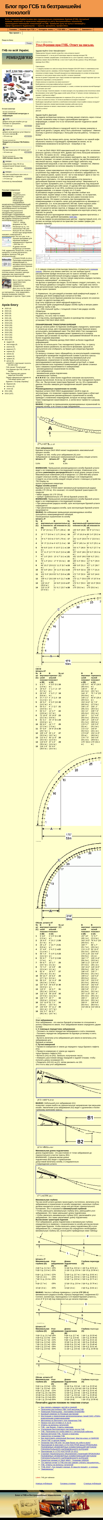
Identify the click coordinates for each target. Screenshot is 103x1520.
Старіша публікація (92, 1483)
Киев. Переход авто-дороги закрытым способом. (16, 374)
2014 (7, 335)
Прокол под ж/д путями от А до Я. (56, 1423)
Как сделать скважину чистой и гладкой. (59, 1407)
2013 (7, 337)
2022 (7, 316)
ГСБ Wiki (62, 29)
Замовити (87, 29)
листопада (11, 344)
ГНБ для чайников (47, 1477)
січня (9, 389)
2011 (7, 391)
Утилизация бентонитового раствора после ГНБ (62, 1429)
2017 (7, 328)
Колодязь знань (46, 29)
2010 (7, 393)
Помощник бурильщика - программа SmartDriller (62, 1411)
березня (10, 384)
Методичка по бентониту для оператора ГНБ (61, 1420)
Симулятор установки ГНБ (53, 1436)
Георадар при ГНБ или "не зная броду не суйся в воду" (66, 1442)
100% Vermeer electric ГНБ (13, 158)
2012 (7, 340)
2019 (7, 323)
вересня (10, 349)
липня (9, 354)
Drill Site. (73, 217)
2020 (7, 320)
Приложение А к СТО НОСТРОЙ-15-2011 (59, 1451)
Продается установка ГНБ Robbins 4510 (16, 143)
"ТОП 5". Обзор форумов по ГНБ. (20, 223)
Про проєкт (15, 33)
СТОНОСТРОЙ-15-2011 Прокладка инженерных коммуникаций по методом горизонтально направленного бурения (22, 262)
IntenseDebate (17, 181)
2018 (7, 325)
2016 (7, 330)
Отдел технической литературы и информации (16, 115)
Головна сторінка (68, 1483)
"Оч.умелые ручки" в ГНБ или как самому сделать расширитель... (70, 1462)
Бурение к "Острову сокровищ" (17, 382)
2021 (7, 318)
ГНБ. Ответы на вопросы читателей (57, 1465)
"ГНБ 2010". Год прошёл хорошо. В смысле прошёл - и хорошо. (69, 1467)
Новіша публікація (44, 1483)
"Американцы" (47, 1469)
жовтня (10, 347)
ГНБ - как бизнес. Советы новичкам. (57, 1427)
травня (9, 359)
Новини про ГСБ (28, 29)
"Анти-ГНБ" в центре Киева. (53, 1440)
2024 (7, 311)
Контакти (74, 29)
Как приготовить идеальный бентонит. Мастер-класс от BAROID (70, 1438)
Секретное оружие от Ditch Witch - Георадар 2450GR (65, 1460)
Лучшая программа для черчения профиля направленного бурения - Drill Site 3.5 (22, 241)
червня (9, 356)
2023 (7, 313)
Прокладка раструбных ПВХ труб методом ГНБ (62, 1409)
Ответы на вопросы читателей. (55, 1425)
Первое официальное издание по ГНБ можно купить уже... (18, 378)
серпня (9, 351)
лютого (9, 386)
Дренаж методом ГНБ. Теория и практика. (60, 1434)
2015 (7, 332)
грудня (9, 342)
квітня (9, 361)
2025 (7, 308)
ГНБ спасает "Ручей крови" (16, 367)
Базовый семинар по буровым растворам (59, 1414)
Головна (13, 29)
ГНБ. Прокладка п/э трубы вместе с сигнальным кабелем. (67, 1431)
